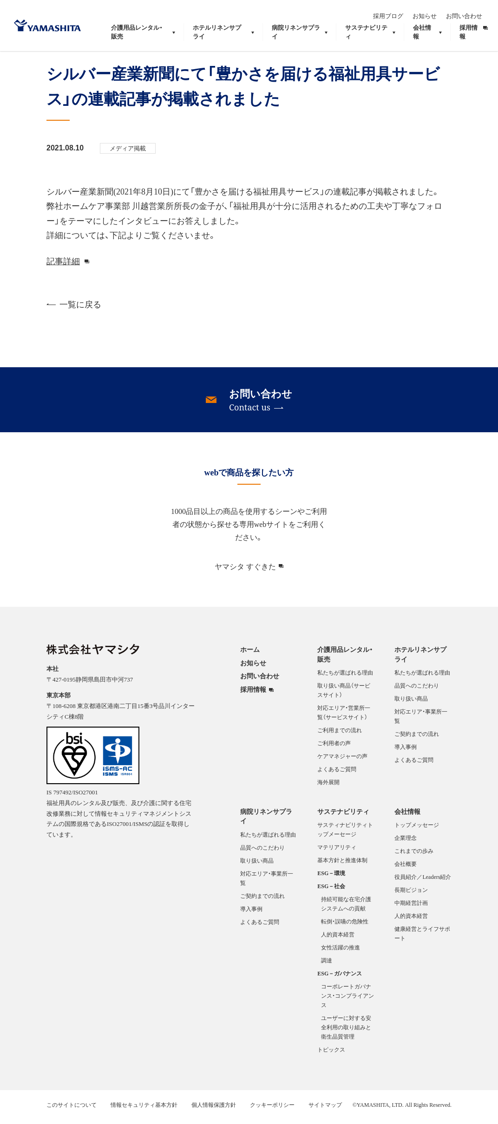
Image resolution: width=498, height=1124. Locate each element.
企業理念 (405, 843)
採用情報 (253, 695)
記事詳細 (63, 266)
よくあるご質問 (336, 775)
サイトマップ (325, 1110)
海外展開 (328, 788)
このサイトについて (71, 1110)
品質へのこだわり (416, 691)
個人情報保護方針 (213, 1110)
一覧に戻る (73, 310)
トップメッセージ (416, 830)
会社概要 (405, 869)
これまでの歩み (413, 856)
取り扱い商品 (411, 704)
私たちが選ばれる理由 (345, 678)
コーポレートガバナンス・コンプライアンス (347, 1001)
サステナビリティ (343, 816)
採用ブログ (394, 12)
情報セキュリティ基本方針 (144, 1110)
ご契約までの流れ (416, 739)
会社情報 (407, 816)
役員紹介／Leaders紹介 (422, 882)
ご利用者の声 (334, 749)
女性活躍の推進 (340, 953)
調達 (326, 966)
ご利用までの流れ (339, 736)
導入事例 (405, 752)
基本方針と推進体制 (342, 866)
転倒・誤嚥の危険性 (344, 927)
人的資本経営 (337, 940)
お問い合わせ (470, 12)
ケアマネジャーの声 (342, 762)
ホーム (250, 655)
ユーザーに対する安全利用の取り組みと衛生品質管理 (346, 1033)
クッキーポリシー (272, 1110)
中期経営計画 (411, 908)
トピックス (331, 1055)
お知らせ (430, 12)
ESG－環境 (331, 879)
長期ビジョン (411, 895)
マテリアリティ (336, 853)
